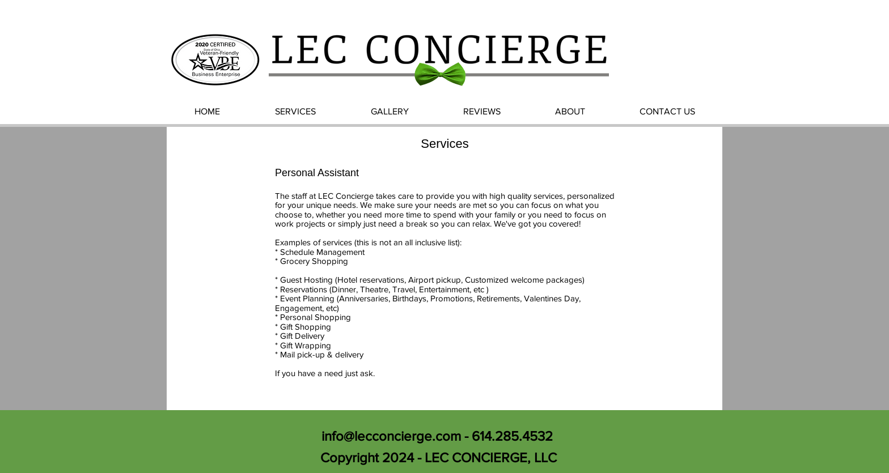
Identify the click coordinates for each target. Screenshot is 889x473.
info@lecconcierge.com (391, 436)
